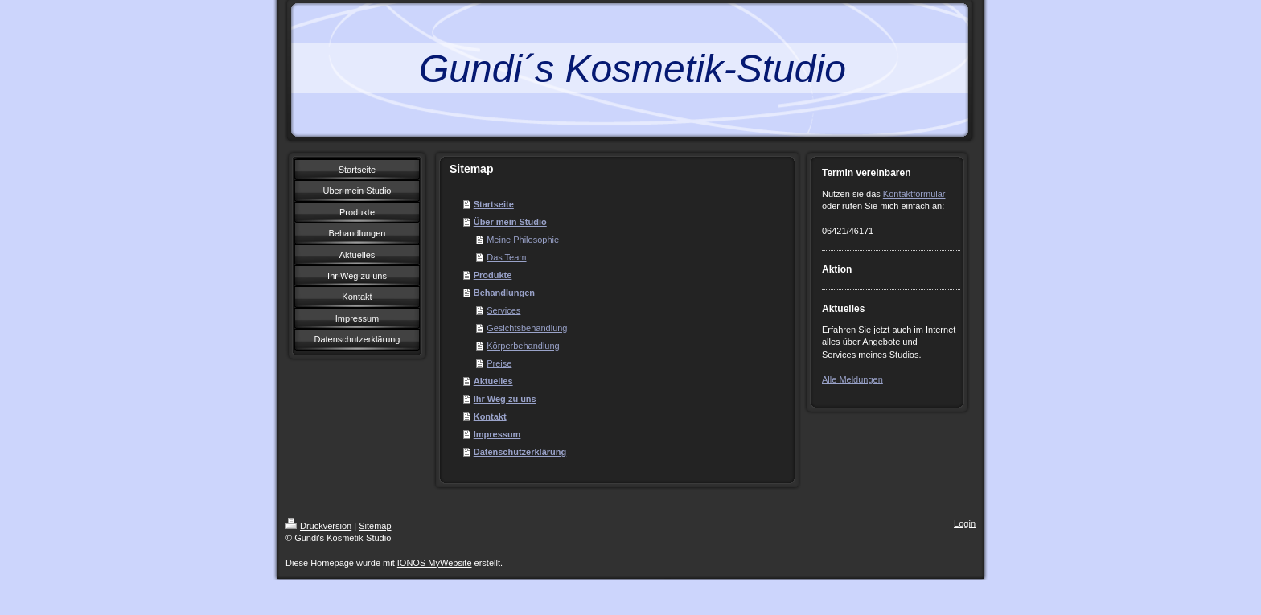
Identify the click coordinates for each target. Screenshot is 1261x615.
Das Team (506, 257)
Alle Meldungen (852, 379)
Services (503, 310)
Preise (499, 363)
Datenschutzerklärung (520, 452)
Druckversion (318, 526)
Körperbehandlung (523, 346)
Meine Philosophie (523, 239)
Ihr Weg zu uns (505, 399)
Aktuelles (493, 381)
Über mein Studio (510, 222)
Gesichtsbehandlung (527, 328)
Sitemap (375, 526)
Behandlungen (504, 292)
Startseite (494, 204)
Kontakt (490, 416)
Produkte (493, 275)
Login (965, 523)
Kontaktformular (914, 194)
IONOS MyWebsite (434, 563)
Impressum (497, 434)
